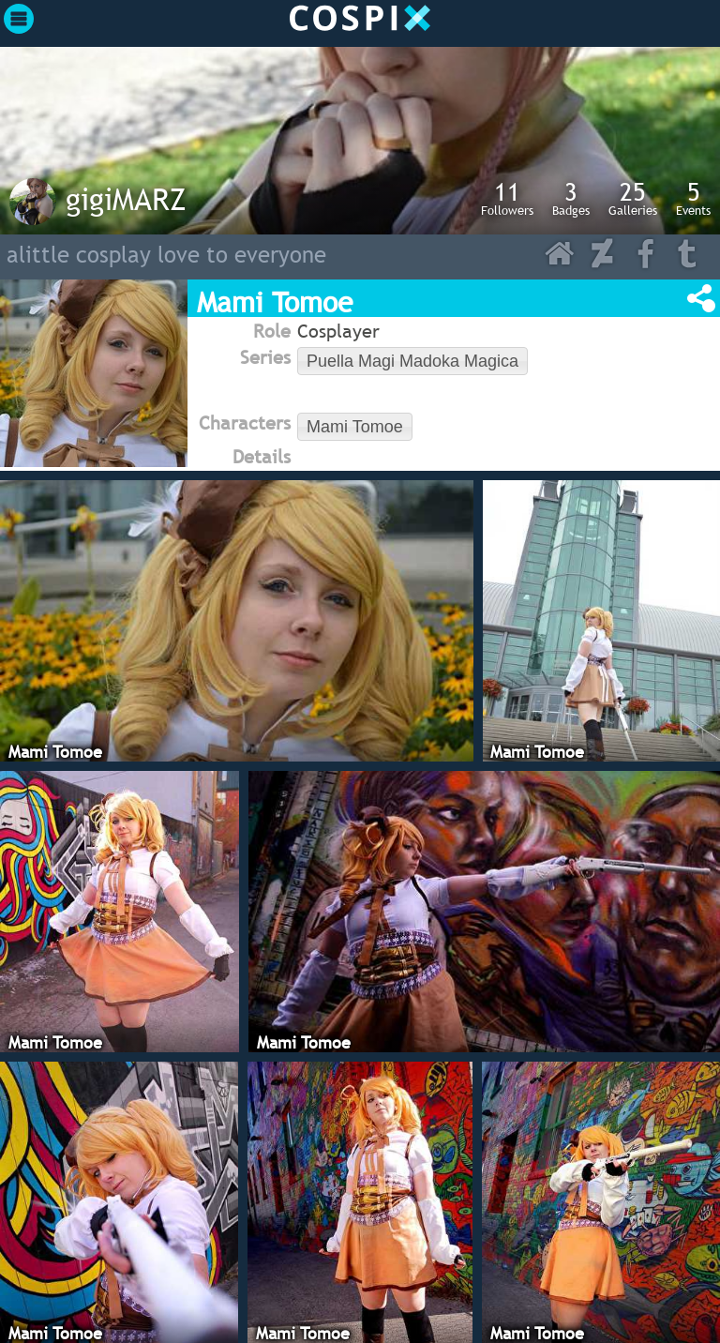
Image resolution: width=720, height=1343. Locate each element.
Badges (571, 198)
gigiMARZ (126, 199)
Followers (507, 198)
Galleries (632, 198)
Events (693, 198)
